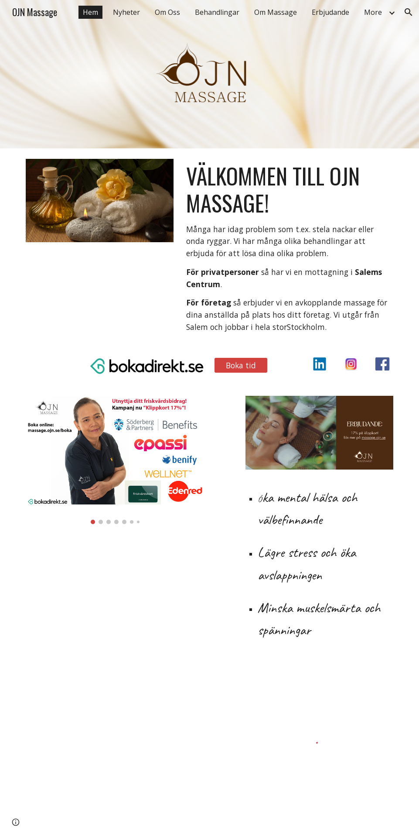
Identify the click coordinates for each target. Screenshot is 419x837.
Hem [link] (90, 12)
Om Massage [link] (275, 12)
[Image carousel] (115, 460)
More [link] (373, 12)
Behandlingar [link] (217, 12)
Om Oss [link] (167, 12)
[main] (288, 247)
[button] (408, 12)
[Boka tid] (241, 365)
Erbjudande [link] (330, 12)
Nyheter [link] (126, 12)
